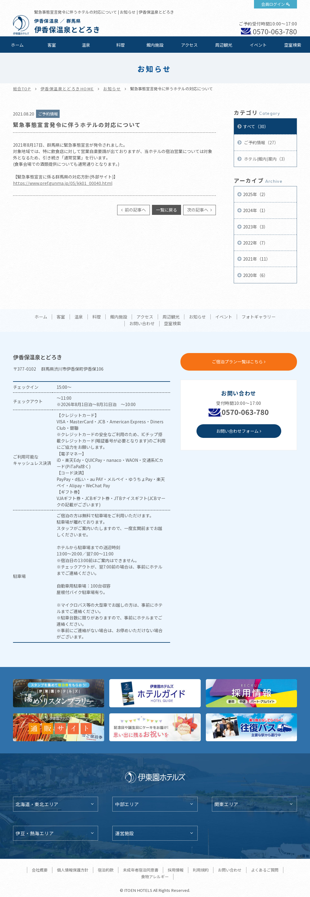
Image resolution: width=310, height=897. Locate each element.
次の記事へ (198, 210)
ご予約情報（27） (261, 142)
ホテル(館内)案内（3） (265, 159)
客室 (52, 45)
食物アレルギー (155, 876)
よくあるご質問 (265, 870)
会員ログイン (273, 4)
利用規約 (201, 870)
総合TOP (22, 89)
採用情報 (175, 870)
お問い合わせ (142, 323)
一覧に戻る (166, 210)
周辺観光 (223, 45)
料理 (120, 45)
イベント (258, 45)
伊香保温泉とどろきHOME (67, 89)
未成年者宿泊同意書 (140, 870)
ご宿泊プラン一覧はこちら (237, 361)
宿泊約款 (106, 870)
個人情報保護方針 (72, 870)
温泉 (86, 45)
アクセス (189, 45)
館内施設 (155, 45)
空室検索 (292, 45)
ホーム (17, 45)
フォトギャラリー (258, 317)
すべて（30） (256, 126)
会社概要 (40, 870)
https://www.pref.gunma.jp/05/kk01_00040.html (62, 183)
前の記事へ (135, 210)
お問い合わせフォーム (237, 431)
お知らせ (112, 89)
